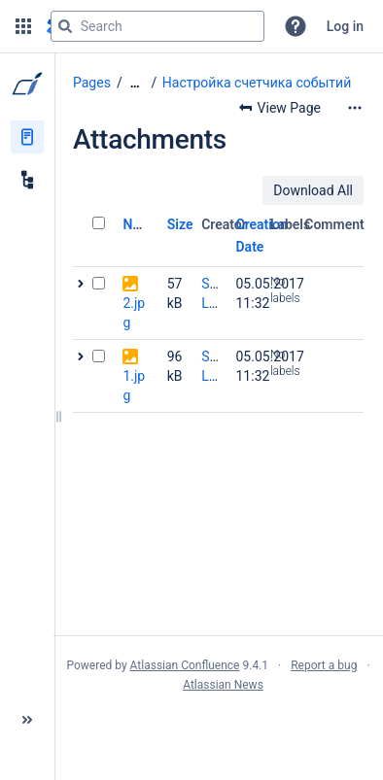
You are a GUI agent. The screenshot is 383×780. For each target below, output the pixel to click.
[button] (23, 26)
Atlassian (218, 727)
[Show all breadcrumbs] (135, 83)
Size (180, 224)
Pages (92, 82)
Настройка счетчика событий (256, 82)
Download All (313, 190)
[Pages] (27, 136)
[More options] (354, 107)
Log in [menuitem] (345, 26)
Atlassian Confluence (185, 665)
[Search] (65, 26)
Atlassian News (223, 685)
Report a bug (324, 665)
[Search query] (157, 26)
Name (140, 224)
